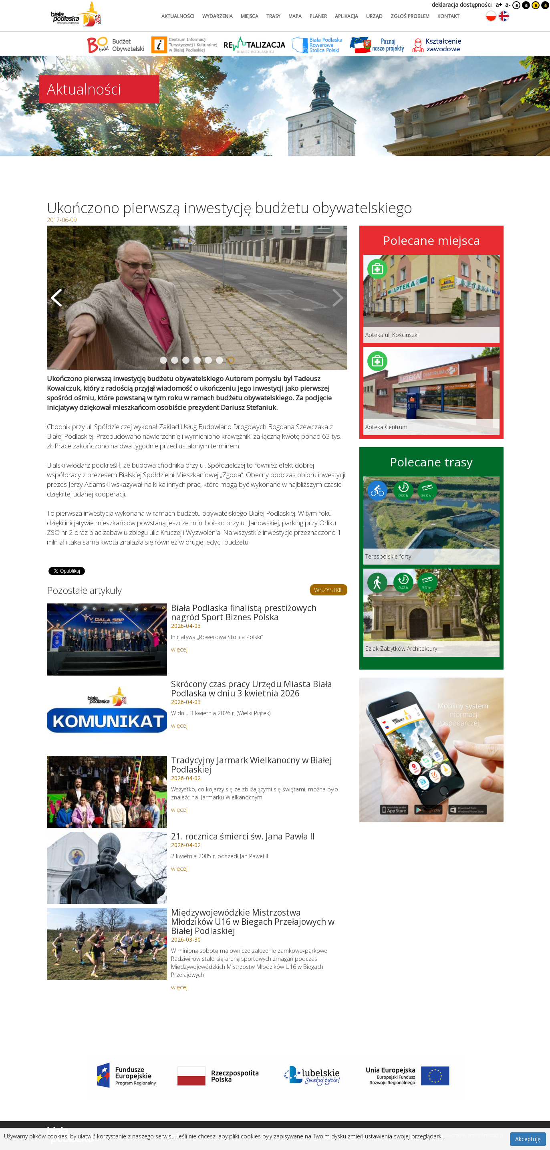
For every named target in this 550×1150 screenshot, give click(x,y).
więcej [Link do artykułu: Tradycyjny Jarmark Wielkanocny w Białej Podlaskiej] (179, 809)
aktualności (177, 16)
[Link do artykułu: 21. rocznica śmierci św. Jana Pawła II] (107, 868)
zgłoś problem (410, 16)
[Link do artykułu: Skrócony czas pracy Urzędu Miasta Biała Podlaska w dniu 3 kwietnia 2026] (107, 716)
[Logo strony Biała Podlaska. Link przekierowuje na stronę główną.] (76, 14)
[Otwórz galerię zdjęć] (197, 298)
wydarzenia (217, 16)
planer (318, 16)
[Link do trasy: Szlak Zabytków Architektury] (431, 613)
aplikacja (346, 16)
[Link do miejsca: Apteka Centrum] (431, 391)
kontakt (448, 16)
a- (507, 4)
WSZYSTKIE (328, 590)
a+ (498, 4)
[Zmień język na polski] (491, 16)
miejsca (249, 16)
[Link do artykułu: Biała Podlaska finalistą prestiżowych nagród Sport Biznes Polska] (107, 639)
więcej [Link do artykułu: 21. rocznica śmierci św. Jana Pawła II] (179, 868)
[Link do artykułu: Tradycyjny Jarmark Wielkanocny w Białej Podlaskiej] (107, 792)
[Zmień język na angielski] (504, 16)
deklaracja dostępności (462, 4)
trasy (273, 16)
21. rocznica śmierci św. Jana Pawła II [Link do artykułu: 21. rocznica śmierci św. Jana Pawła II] (243, 836)
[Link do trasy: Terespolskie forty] (431, 520)
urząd (374, 16)
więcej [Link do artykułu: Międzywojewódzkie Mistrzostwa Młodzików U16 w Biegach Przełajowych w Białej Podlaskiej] (179, 987)
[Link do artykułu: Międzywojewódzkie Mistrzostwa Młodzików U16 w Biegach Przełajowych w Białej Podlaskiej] (107, 944)
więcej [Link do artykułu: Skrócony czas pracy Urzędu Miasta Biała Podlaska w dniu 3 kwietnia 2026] (179, 725)
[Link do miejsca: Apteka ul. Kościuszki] (431, 299)
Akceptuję (528, 1139)
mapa (295, 16)
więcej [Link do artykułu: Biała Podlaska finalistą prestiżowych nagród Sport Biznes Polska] (179, 649)
